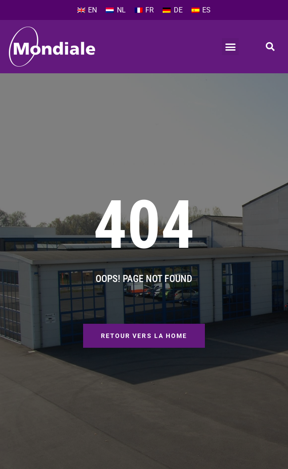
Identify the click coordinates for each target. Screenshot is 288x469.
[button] (230, 46)
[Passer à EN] (87, 10)
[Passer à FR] (144, 10)
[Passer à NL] (115, 10)
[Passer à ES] (201, 10)
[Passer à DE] (172, 10)
